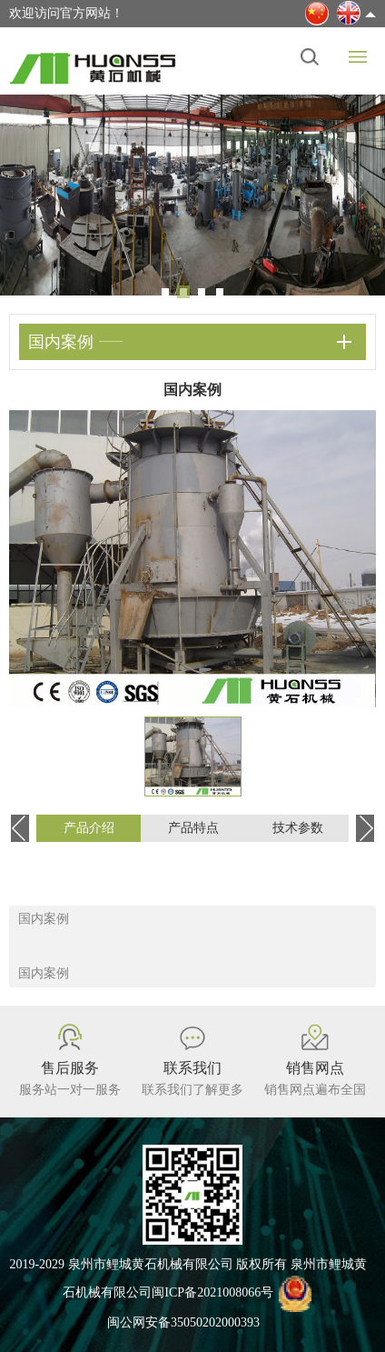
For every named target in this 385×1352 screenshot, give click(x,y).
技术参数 (297, 828)
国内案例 (43, 919)
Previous (27, 191)
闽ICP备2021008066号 (212, 1292)
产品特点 (193, 828)
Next (358, 191)
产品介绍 (89, 828)
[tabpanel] (192, 195)
